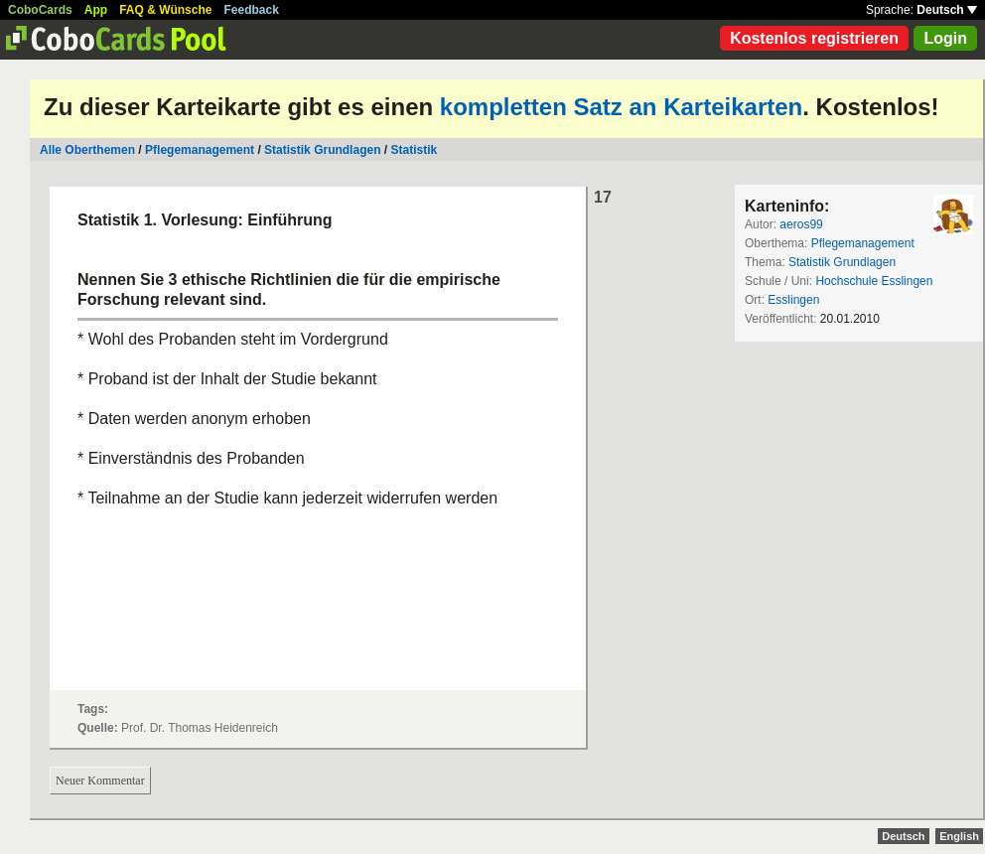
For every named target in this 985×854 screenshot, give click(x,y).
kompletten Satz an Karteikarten (621, 106)
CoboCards (40, 10)
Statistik (413, 150)
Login (945, 38)
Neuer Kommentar (100, 780)
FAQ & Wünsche (165, 10)
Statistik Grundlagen (322, 150)
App (95, 10)
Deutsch (946, 10)
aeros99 (800, 224)
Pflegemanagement (199, 150)
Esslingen (793, 300)
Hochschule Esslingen (873, 281)
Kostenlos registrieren (814, 38)
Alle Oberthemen (87, 150)
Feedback (251, 10)
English (959, 836)
